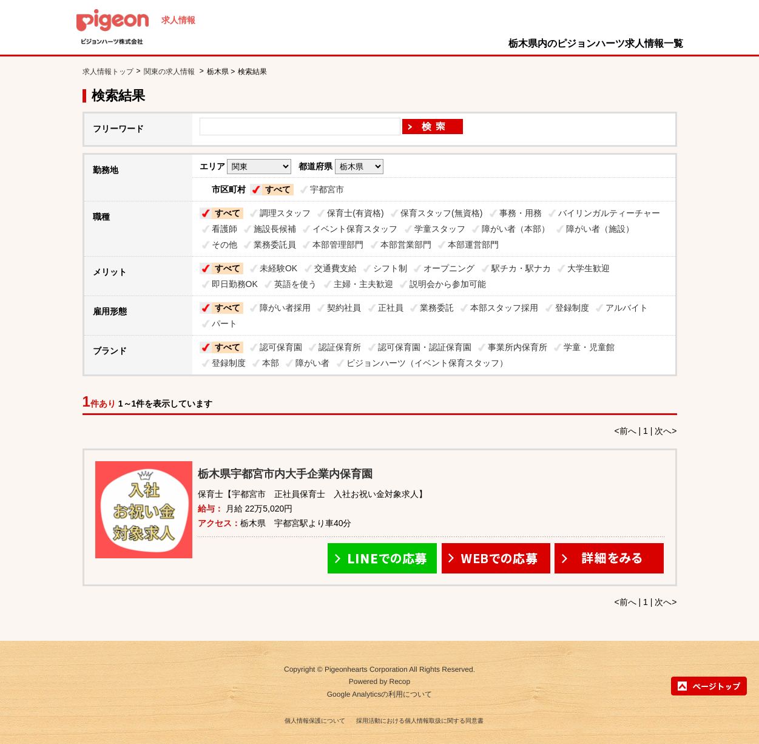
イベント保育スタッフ (354, 229)
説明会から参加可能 (448, 284)
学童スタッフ (439, 229)
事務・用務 (520, 213)
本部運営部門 (473, 244)
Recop (400, 682)
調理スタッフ (285, 213)
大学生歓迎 (588, 268)
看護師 (224, 229)
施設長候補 (275, 229)
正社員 (390, 308)
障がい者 (312, 363)
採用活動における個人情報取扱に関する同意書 (420, 720)
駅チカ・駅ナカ (521, 268)
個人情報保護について (315, 720)
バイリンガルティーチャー (609, 213)
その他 (224, 244)
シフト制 (390, 268)
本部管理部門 (337, 244)
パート (224, 323)
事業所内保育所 (517, 347)
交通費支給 (335, 268)
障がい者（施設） (600, 229)
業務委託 (437, 308)
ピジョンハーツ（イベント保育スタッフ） (427, 363)
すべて (278, 189)
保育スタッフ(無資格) (441, 213)
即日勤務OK (235, 284)
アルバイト (627, 308)
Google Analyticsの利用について (379, 694)
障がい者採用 (285, 308)
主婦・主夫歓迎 (363, 284)
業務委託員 (275, 244)
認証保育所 (340, 347)
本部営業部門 (405, 244)
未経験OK (278, 268)
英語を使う (295, 284)
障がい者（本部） (516, 229)
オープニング (448, 268)
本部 (270, 363)
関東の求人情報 (170, 71)
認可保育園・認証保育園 (424, 347)
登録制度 (572, 308)
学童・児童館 (589, 347)
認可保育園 (281, 347)
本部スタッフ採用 (504, 308)
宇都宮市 (327, 189)
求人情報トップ (108, 71)
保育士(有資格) (355, 213)
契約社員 (344, 308)
